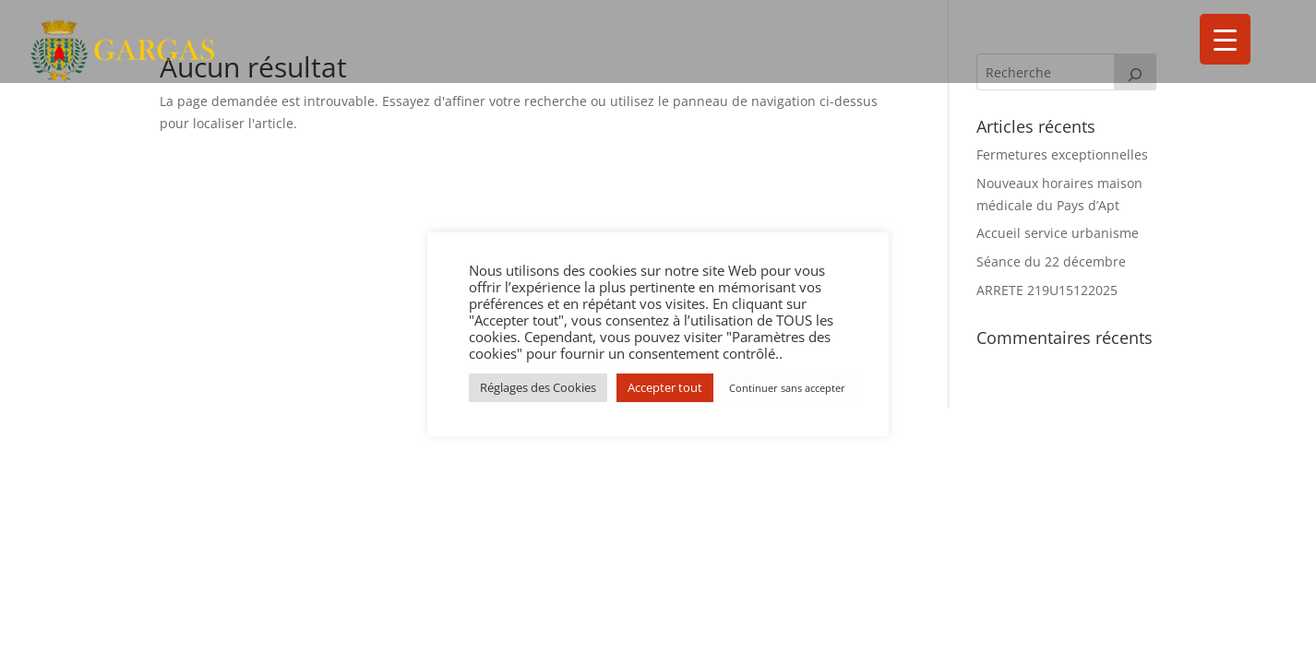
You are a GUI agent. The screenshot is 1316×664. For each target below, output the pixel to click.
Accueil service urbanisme (1057, 233)
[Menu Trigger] (1225, 39)
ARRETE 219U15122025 (1047, 290)
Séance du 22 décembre (1051, 261)
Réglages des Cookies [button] (538, 387)
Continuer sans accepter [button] (787, 388)
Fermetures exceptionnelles (1062, 154)
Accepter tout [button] (665, 387)
